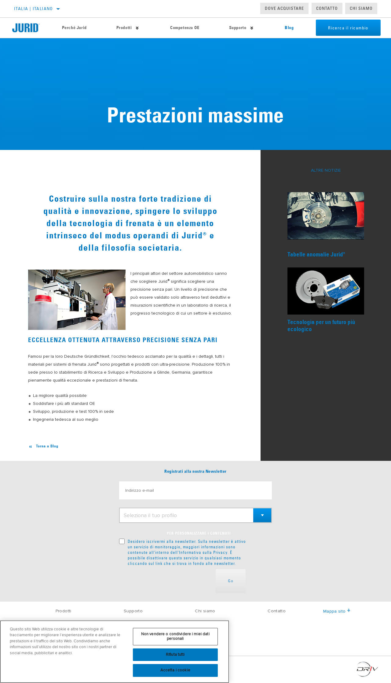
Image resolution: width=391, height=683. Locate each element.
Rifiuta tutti (175, 654)
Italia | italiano (33, 8)
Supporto (238, 28)
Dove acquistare (284, 8)
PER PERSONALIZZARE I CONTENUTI (199, 534)
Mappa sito (336, 611)
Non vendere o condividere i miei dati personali (175, 636)
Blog (289, 28)
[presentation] (165, 581)
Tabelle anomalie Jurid (316, 255)
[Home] (29, 27)
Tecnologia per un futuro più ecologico (321, 325)
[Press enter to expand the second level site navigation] (137, 28)
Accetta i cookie (175, 670)
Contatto (327, 8)
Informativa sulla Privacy (203, 552)
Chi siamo (205, 611)
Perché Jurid (74, 28)
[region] (114, 651)
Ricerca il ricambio (348, 28)
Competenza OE (184, 28)
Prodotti (124, 28)
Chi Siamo (361, 8)
